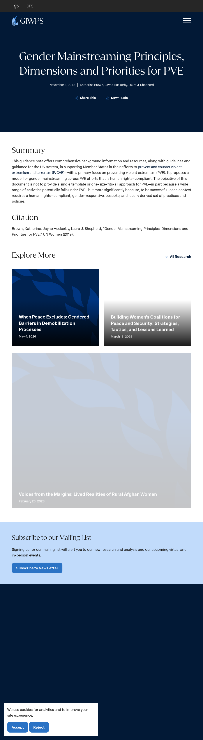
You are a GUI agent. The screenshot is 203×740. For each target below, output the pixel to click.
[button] (186, 21)
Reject (39, 727)
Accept (18, 727)
